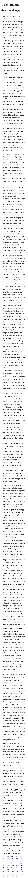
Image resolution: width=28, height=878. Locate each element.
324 (13, 858)
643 (16, 856)
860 (17, 876)
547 (8, 863)
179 (12, 856)
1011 (8, 861)
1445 (4, 865)
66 (7, 867)
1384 (21, 858)
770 (3, 863)
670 (8, 876)
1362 (4, 856)
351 (8, 865)
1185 (4, 876)
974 (16, 863)
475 (3, 874)
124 (21, 867)
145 (13, 876)
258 (11, 867)
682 (21, 869)
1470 (4, 861)
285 (3, 872)
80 (8, 856)
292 (21, 863)
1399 (21, 874)
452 (22, 865)
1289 (18, 872)
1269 (17, 865)
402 (8, 869)
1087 (8, 872)
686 (3, 867)
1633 (16, 867)
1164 (4, 858)
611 (21, 861)
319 (17, 858)
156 (3, 869)
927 (8, 858)
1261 (21, 856)
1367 (13, 872)
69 (13, 861)
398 (13, 865)
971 (12, 869)
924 (12, 863)
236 (22, 872)
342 (8, 874)
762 (17, 874)
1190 (12, 874)
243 (17, 861)
